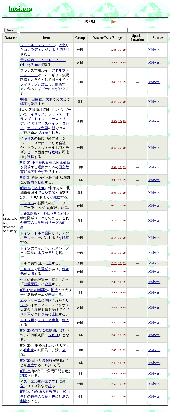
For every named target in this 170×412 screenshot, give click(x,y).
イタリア (34, 123)
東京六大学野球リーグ (41, 223)
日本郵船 (38, 188)
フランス (55, 114)
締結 (44, 132)
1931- (114, 292)
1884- (114, 101)
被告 (34, 396)
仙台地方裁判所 (44, 392)
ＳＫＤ (53, 335)
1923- (114, 263)
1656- (114, 62)
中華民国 (31, 284)
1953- (114, 373)
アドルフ (59, 70)
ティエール (29, 75)
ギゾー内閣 (46, 89)
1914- (114, 220)
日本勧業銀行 (42, 360)
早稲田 (45, 213)
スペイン (52, 123)
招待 (54, 290)
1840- (114, 82)
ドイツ (39, 119)
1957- (114, 396)
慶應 (33, 213)
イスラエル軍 (30, 381)
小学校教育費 (42, 162)
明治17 (25, 99)
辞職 (58, 84)
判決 (23, 401)
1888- (114, 121)
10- (120, 49)
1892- (114, 167)
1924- (114, 271)
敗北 (62, 45)
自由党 (37, 99)
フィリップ (29, 84)
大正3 (24, 213)
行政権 (53, 152)
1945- (114, 335)
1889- (114, 147)
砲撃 (65, 238)
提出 (41, 182)
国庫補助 (63, 162)
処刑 (65, 49)
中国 (23, 279)
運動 (41, 167)
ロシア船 (48, 192)
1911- (114, 205)
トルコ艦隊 (43, 233)
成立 (62, 89)
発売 (30, 365)
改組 (62, 330)
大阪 (48, 99)
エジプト (52, 381)
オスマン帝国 (37, 128)
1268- (114, 49)
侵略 (48, 300)
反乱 (51, 253)
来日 (51, 294)
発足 (48, 172)
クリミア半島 (48, 320)
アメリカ (27, 203)
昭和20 (25, 330)
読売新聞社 (38, 290)
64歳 (64, 207)
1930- (114, 282)
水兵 (41, 253)
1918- (114, 252)
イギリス (38, 114)
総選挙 (43, 269)
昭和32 (25, 392)
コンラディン (34, 49)
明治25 (25, 162)
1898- (114, 180)
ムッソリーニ (30, 300)
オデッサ (27, 238)
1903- (114, 192)
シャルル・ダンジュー (37, 45)
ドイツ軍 (27, 320)
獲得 (30, 157)
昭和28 (25, 371)
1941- (114, 322)
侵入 (65, 320)
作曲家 (29, 350)
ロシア (60, 233)
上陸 (55, 314)
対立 (44, 84)
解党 (23, 104)
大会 (62, 99)
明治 (57, 213)
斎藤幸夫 (48, 396)
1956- (114, 383)
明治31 (25, 177)
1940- (114, 307)
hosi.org (20, 8)
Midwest (154, 49)
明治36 (25, 188)
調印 (23, 375)
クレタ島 (41, 314)
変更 (48, 284)
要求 (27, 167)
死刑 (62, 396)
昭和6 (24, 290)
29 (124, 49)
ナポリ (53, 49)
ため (51, 167)
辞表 (30, 182)
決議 (34, 104)
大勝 (30, 273)
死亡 (56, 197)
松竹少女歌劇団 (44, 330)
